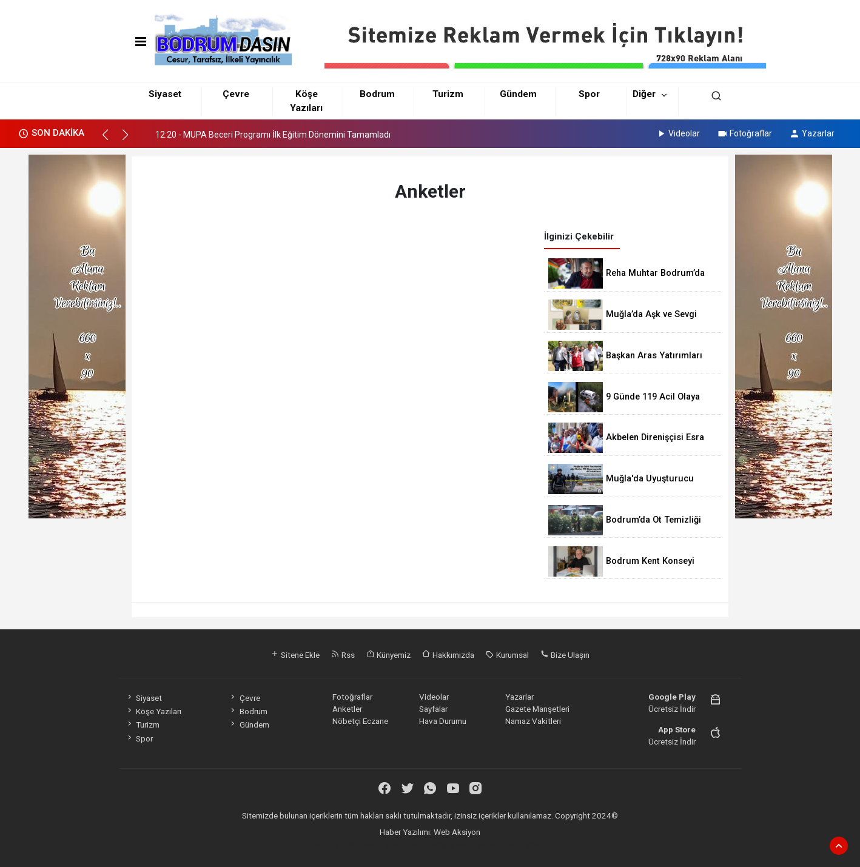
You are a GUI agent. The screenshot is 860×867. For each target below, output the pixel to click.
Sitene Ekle (295, 655)
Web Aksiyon (457, 832)
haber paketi (386, 844)
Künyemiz (388, 655)
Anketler (347, 709)
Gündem (518, 94)
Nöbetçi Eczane (360, 721)
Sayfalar (433, 709)
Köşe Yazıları (153, 711)
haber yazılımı (338, 844)
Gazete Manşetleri (537, 709)
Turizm (447, 94)
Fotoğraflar (744, 133)
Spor (589, 94)
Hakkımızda (448, 655)
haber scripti (432, 844)
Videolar (678, 133)
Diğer (644, 94)
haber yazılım (479, 844)
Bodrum (377, 94)
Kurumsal (507, 655)
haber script (525, 844)
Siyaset (165, 94)
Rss (343, 655)
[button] (110, 140)
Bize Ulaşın (565, 655)
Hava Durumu (442, 721)
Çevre (236, 94)
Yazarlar (812, 133)
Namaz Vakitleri (533, 721)
